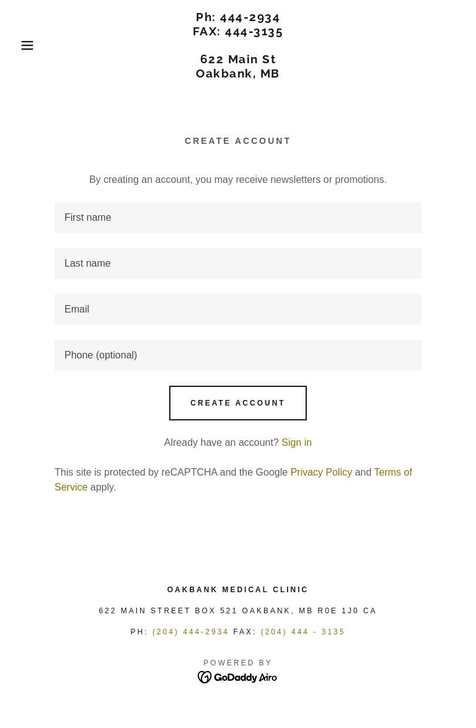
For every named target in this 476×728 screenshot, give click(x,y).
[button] (24, 45)
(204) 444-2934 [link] (190, 632)
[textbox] (238, 217)
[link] (238, 74)
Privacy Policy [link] (322, 472)
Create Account (237, 403)
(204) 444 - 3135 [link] (303, 632)
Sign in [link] (296, 442)
